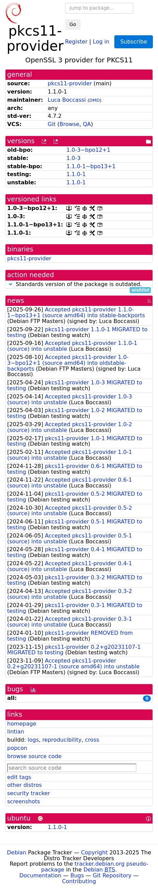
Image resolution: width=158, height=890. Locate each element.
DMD (94, 100)
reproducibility (62, 740)
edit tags (19, 777)
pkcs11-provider (70, 83)
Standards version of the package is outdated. (79, 284)
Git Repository (112, 875)
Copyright (94, 852)
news (15, 301)
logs (33, 740)
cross (92, 740)
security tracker (28, 793)
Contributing (79, 881)
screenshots (23, 801)
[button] (10, 284)
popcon (17, 748)
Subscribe (133, 41)
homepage (21, 723)
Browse (69, 124)
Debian (16, 852)
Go (73, 24)
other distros (24, 785)
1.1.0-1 (76, 174)
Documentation (40, 875)
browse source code (34, 756)
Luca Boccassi (67, 100)
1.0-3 (73, 158)
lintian (15, 731)
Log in (101, 41)
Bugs (77, 875)
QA (87, 124)
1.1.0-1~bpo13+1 (90, 166)
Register (76, 41)
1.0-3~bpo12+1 (88, 150)
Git (52, 124)
